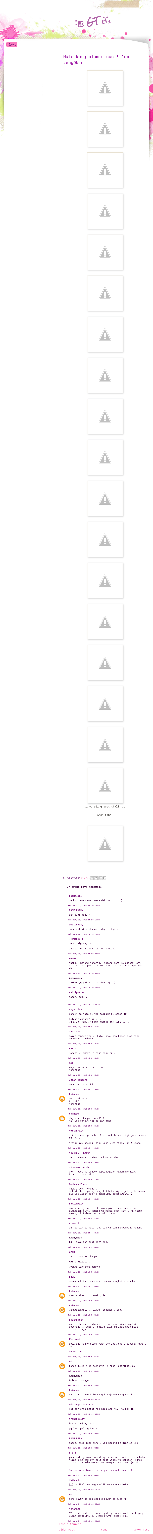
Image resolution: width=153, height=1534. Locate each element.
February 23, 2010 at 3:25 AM (83, 1090)
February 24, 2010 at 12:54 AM (84, 1490)
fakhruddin (76, 1480)
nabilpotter (77, 992)
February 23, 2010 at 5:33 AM (83, 1286)
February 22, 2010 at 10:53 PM (84, 973)
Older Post (67, 1529)
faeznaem (74, 1031)
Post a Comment (70, 1524)
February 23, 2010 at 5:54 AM (83, 1315)
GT (70, 1361)
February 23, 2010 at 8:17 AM (83, 1335)
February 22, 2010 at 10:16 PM (84, 920)
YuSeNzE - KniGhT (80, 1153)
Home (11, 45)
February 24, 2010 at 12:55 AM (84, 1504)
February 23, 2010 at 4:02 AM (83, 1148)
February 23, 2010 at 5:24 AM (83, 1272)
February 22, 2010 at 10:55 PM (84, 988)
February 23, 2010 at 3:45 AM (83, 1126)
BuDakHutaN (76, 1320)
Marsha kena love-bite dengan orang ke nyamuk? (100, 1470)
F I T (72, 1453)
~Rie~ (72, 958)
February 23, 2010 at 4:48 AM (83, 1233)
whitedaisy (76, 924)
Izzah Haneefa (78, 1080)
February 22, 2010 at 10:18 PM (84, 934)
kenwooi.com (76, 1351)
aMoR (72, 1252)
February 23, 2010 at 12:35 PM (84, 1414)
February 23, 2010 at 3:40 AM (83, 1109)
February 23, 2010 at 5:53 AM (83, 1301)
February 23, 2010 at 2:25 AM (83, 1075)
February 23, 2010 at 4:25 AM (83, 1162)
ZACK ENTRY (76, 910)
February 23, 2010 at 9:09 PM (83, 1476)
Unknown (74, 1094)
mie (71, 1063)
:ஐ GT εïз (92, 21)
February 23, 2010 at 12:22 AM (84, 1005)
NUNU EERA (75, 1438)
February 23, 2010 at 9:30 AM (83, 1371)
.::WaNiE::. (77, 939)
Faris (72, 1048)
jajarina (74, 1509)
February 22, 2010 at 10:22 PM (84, 954)
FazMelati (75, 896)
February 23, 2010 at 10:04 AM (84, 1400)
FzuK (72, 1277)
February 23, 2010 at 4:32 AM (83, 1199)
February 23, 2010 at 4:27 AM (83, 1179)
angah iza (75, 1009)
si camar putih (79, 1167)
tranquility (77, 1419)
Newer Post (141, 1529)
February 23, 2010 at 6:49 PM (83, 1434)
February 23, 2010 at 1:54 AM (83, 1027)
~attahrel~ (76, 1131)
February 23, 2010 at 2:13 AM (83, 1044)
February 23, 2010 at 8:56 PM (83, 1448)
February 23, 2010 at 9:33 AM (83, 1386)
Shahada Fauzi (78, 1184)
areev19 (74, 1223)
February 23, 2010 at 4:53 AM (83, 1247)
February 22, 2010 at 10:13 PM (84, 906)
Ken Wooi (74, 1339)
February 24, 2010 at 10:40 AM (84, 1521)
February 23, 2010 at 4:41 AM (83, 1219)
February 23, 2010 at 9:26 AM (83, 1357)
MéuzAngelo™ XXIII (81, 1404)
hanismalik (76, 1203)
